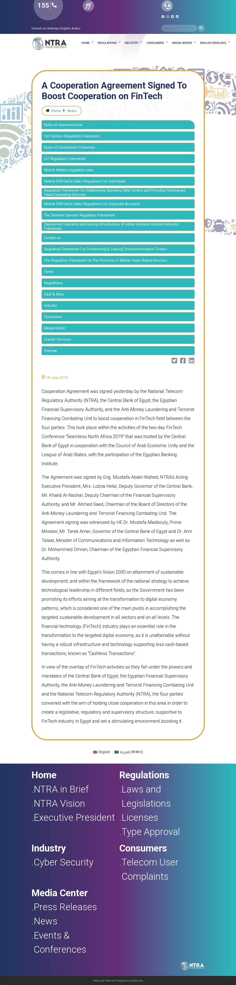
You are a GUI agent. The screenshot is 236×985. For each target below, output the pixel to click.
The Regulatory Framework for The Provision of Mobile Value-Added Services (105, 260)
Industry (131, 43)
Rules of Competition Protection (69, 147)
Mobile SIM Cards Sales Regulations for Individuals (85, 181)
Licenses (140, 817)
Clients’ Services (57, 339)
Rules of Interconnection (63, 125)
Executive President (74, 817)
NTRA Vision (59, 803)
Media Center (182, 43)
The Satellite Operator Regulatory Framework (79, 215)
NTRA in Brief (61, 789)
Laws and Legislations (146, 796)
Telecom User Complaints (150, 869)
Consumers (155, 43)
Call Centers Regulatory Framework (72, 136)
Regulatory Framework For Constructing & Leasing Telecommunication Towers (105, 249)
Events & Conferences (60, 942)
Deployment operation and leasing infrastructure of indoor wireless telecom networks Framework (111, 226)
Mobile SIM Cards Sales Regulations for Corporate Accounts (92, 204)
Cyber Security (63, 862)
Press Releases (65, 906)
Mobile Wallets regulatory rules (68, 170)
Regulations (107, 43)
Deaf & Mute (54, 294)
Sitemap (52, 28)
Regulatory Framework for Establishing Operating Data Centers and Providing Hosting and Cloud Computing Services (114, 192)
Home (86, 43)
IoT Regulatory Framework (65, 159)
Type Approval (151, 831)
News (72, 111)
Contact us (38, 28)
